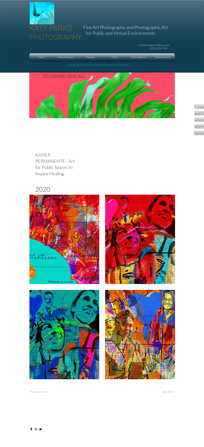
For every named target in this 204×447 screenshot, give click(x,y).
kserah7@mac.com (159, 45)
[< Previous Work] (38, 392)
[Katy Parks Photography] (31, 429)
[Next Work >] (168, 392)
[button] (66, 57)
